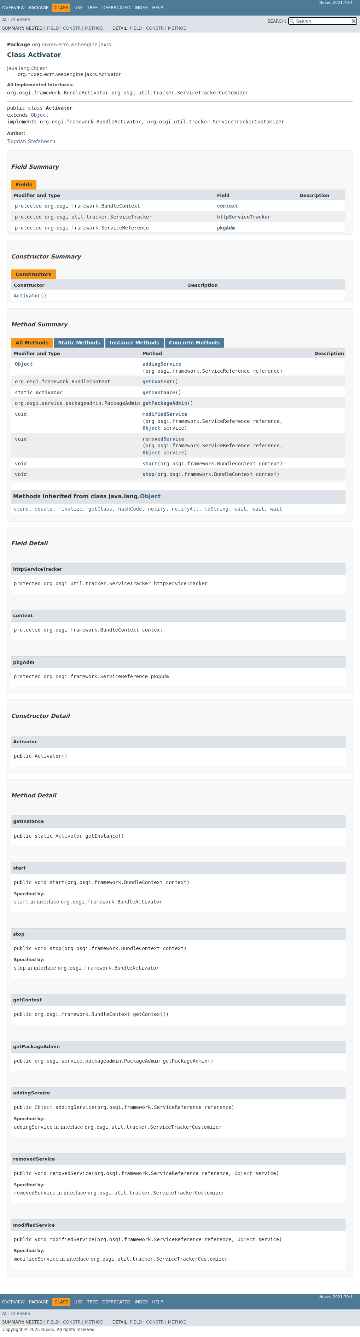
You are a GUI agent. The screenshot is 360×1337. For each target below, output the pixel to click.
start (150, 463)
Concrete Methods (194, 342)
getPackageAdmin (165, 403)
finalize (70, 509)
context (227, 206)
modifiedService (165, 414)
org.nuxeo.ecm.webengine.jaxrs (71, 44)
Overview (13, 7)
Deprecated (116, 7)
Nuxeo (47, 1329)
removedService (163, 439)
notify (157, 509)
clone (21, 509)
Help (157, 7)
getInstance (159, 392)
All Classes (16, 19)
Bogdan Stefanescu (31, 141)
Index (141, 7)
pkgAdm (226, 228)
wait (240, 509)
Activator (27, 295)
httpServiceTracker (244, 217)
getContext (157, 381)
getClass (100, 509)
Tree (92, 7)
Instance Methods (134, 342)
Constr (72, 28)
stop (149, 474)
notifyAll (185, 509)
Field (53, 28)
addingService (162, 364)
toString (216, 509)
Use (78, 7)
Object (40, 115)
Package (38, 7)
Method (94, 28)
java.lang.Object (27, 68)
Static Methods (79, 342)
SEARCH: (277, 21)
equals (44, 509)
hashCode (130, 509)
